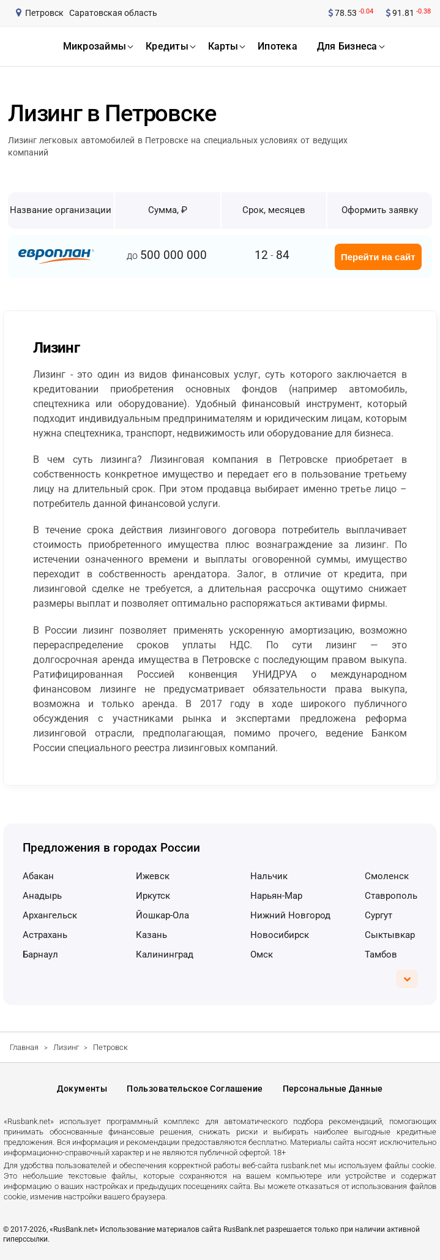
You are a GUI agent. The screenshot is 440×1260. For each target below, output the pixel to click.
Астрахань (45, 934)
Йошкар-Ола (162, 915)
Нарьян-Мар (276, 895)
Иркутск (153, 895)
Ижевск (153, 876)
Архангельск (50, 915)
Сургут (378, 915)
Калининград (164, 954)
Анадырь (42, 895)
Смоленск (387, 876)
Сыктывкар (390, 934)
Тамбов (381, 954)
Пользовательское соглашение (195, 1088)
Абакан (38, 876)
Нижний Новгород (290, 915)
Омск (261, 954)
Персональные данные (333, 1088)
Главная (24, 1047)
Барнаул (40, 954)
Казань (151, 934)
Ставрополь (391, 895)
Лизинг (66, 1047)
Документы (82, 1088)
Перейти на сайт (378, 257)
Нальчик (269, 876)
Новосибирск (279, 934)
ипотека (277, 46)
